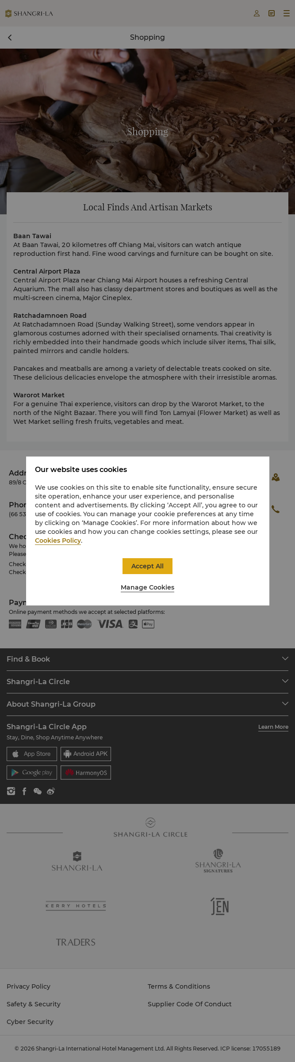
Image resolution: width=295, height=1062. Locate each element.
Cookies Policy (58, 540)
